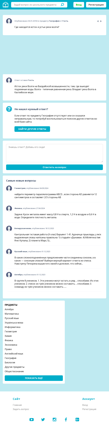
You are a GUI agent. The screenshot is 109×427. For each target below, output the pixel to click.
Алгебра (9, 309)
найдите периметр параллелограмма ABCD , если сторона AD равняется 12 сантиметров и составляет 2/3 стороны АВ (55, 196)
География (10, 358)
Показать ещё (34, 378)
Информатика (12, 327)
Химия (8, 335)
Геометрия (11, 331)
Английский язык (14, 353)
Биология (10, 362)
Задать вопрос (21, 409)
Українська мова (14, 322)
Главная (17, 405)
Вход (79, 4)
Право (8, 349)
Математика (12, 313)
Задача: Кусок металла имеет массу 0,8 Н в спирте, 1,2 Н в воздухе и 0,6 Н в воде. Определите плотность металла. (55, 216)
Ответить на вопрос (54, 167)
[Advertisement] (23, 54)
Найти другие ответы (32, 129)
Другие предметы (14, 366)
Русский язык (12, 318)
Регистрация (96, 4)
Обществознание (14, 371)
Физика (9, 340)
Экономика (11, 344)
